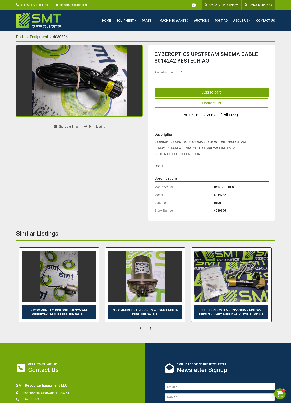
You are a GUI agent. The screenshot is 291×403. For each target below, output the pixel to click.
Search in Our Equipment (221, 5)
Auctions (201, 20)
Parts (146, 20)
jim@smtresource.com (73, 4)
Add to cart (211, 92)
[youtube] (193, 5)
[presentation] (140, 328)
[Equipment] (39, 37)
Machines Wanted (173, 20)
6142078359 (30, 399)
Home (106, 20)
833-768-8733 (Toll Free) (34, 4)
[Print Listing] (95, 126)
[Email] (220, 386)
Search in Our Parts (258, 5)
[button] (126, 20)
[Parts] (20, 37)
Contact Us (265, 20)
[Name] (220, 397)
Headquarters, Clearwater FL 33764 (45, 393)
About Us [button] (240, 20)
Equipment (125, 20)
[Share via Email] (66, 126)
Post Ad (221, 20)
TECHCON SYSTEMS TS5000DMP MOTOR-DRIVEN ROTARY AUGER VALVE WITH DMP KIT (231, 312)
